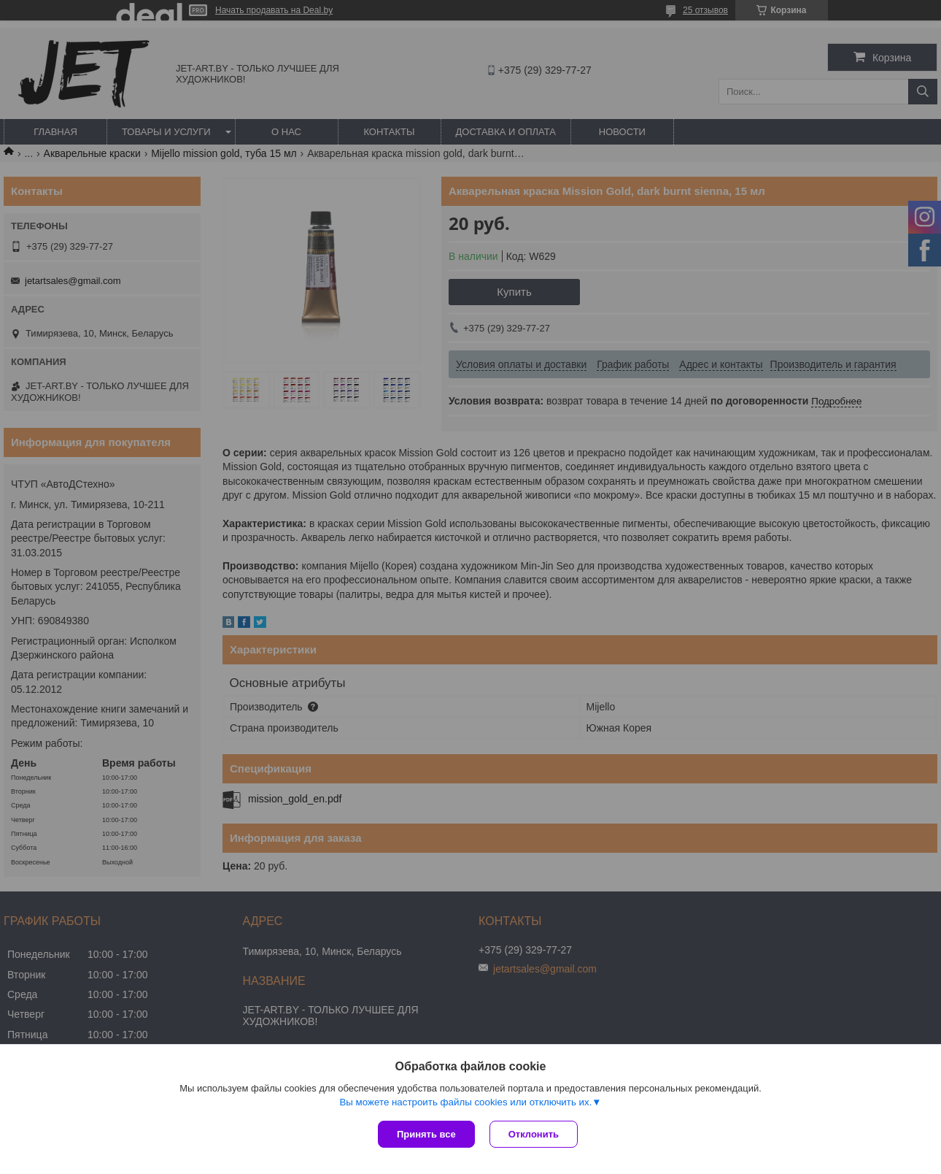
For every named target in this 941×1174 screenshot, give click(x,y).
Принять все (426, 1134)
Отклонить (533, 1134)
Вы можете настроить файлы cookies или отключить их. (465, 1102)
